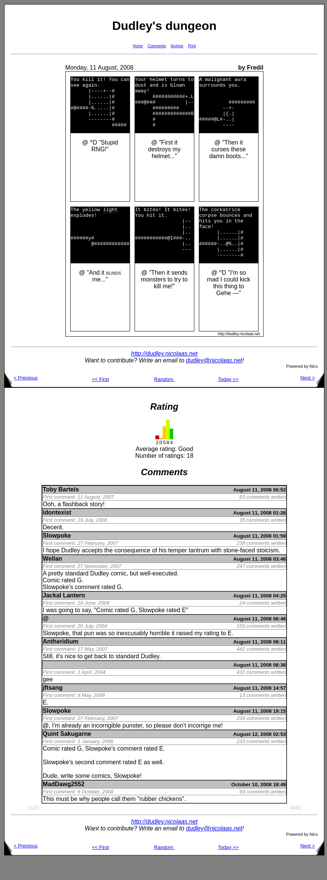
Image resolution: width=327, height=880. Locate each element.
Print (192, 46)
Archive (177, 46)
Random (164, 400)
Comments (157, 46)
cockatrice (225, 220)
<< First (100, 400)
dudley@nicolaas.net (214, 381)
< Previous (21, 398)
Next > (312, 398)
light (110, 220)
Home (138, 46)
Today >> (228, 400)
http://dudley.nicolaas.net (164, 374)
